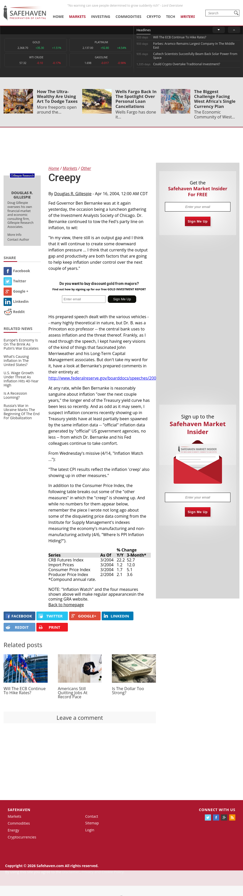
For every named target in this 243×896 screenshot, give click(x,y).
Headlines (143, 30)
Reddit (14, 311)
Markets (77, 16)
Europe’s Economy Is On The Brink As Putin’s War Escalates (21, 344)
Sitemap (92, 823)
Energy (13, 830)
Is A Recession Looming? (15, 395)
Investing (100, 16)
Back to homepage (66, 604)
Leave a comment (80, 717)
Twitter (15, 281)
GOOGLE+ (83, 615)
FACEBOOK (19, 615)
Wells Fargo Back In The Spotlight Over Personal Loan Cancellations (135, 99)
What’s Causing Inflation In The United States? (16, 360)
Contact (91, 816)
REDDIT (17, 627)
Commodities (128, 16)
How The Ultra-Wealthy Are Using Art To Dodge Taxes (57, 96)
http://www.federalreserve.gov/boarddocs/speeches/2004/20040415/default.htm (125, 378)
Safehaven (19, 809)
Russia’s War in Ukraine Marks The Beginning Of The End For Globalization (22, 411)
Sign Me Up (198, 221)
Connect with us (217, 809)
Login (89, 829)
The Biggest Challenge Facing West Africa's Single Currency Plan (215, 99)
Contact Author (18, 239)
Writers (188, 16)
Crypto (154, 16)
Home (58, 16)
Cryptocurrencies (22, 837)
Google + (16, 291)
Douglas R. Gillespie (73, 193)
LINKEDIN (116, 615)
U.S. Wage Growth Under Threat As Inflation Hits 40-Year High (21, 379)
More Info (14, 235)
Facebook (17, 270)
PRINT (49, 627)
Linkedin (16, 301)
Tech (170, 16)
